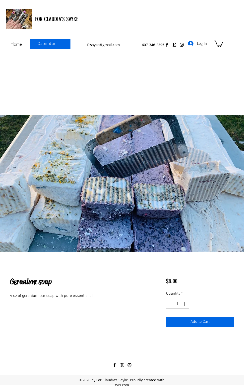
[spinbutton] (177, 304)
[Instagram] (129, 365)
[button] (218, 43)
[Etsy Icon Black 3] (174, 44)
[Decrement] (170, 304)
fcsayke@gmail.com (103, 44)
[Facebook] (166, 44)
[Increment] (184, 304)
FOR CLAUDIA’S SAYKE (56, 19)
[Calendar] (47, 44)
